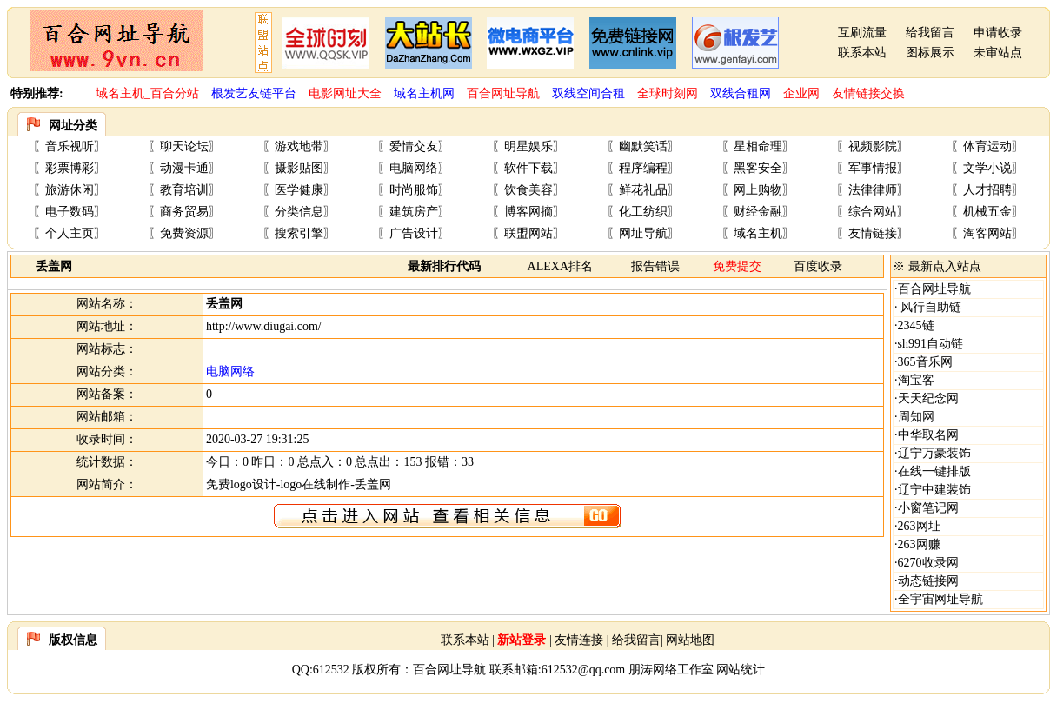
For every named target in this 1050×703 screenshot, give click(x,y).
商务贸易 (184, 211)
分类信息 (299, 211)
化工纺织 (643, 211)
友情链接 (872, 233)
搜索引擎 (299, 233)
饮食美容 (528, 189)
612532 (331, 669)
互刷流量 (862, 32)
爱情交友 (413, 146)
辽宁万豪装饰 (934, 453)
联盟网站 (528, 233)
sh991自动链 (930, 343)
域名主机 (758, 233)
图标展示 (930, 52)
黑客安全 (758, 168)
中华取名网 (928, 434)
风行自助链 (930, 307)
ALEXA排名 (560, 266)
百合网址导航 (934, 288)
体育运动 (987, 146)
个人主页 (69, 233)
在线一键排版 (934, 471)
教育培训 (184, 189)
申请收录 (998, 32)
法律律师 (872, 189)
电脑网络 (413, 168)
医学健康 (299, 189)
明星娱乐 (528, 146)
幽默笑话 (643, 146)
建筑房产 (413, 211)
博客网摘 (528, 211)
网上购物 (758, 189)
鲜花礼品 (643, 189)
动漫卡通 (184, 168)
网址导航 (643, 233)
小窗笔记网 (928, 507)
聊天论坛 (184, 146)
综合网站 (872, 211)
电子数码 (69, 211)
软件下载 (528, 168)
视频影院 (872, 146)
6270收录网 (928, 562)
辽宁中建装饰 (934, 489)
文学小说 (987, 168)
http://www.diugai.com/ (264, 326)
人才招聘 (987, 189)
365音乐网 (925, 361)
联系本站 (862, 52)
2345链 (916, 325)
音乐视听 (69, 146)
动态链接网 (928, 580)
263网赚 (919, 544)
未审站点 (998, 52)
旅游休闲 (69, 189)
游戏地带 (299, 146)
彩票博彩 (69, 168)
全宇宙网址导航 (940, 599)
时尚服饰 (413, 189)
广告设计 (413, 233)
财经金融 (758, 211)
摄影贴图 (299, 168)
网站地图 (690, 640)
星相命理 (758, 146)
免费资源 (184, 233)
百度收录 (818, 266)
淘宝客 (916, 380)
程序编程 (643, 168)
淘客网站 (987, 233)
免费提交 (737, 266)
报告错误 (655, 266)
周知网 (916, 416)
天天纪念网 (928, 398)
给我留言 (930, 32)
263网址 (919, 526)
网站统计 (740, 669)
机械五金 (987, 211)
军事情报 (872, 168)
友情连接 (579, 640)
